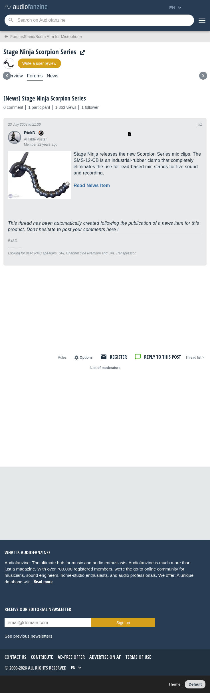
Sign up (123, 622)
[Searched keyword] (99, 20)
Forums (35, 75)
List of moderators (105, 368)
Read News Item (92, 185)
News (52, 75)
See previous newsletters (28, 636)
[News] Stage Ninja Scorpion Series (44, 98)
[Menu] (202, 20)
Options (86, 357)
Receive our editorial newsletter (38, 609)
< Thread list (194, 357)
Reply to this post (162, 356)
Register (118, 356)
